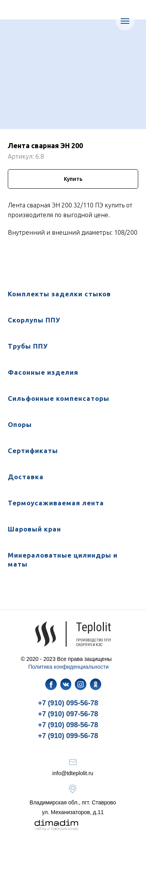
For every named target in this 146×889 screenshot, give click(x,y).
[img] (51, 684)
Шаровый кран (34, 529)
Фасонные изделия (43, 372)
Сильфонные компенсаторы (58, 398)
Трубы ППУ (28, 346)
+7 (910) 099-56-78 (68, 736)
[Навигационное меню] (125, 21)
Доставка (26, 476)
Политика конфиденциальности (68, 667)
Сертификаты (33, 450)
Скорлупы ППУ (34, 320)
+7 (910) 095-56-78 (68, 703)
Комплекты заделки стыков (59, 294)
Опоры (20, 424)
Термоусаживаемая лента (56, 502)
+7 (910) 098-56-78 (68, 725)
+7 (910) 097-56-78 (68, 714)
